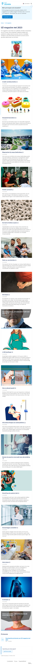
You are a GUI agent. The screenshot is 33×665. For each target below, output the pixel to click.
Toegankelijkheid (22, 661)
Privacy (15, 661)
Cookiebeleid (10, 661)
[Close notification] (32, 6)
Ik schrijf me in (7, 17)
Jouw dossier (27, 3)
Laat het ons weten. (7, 651)
